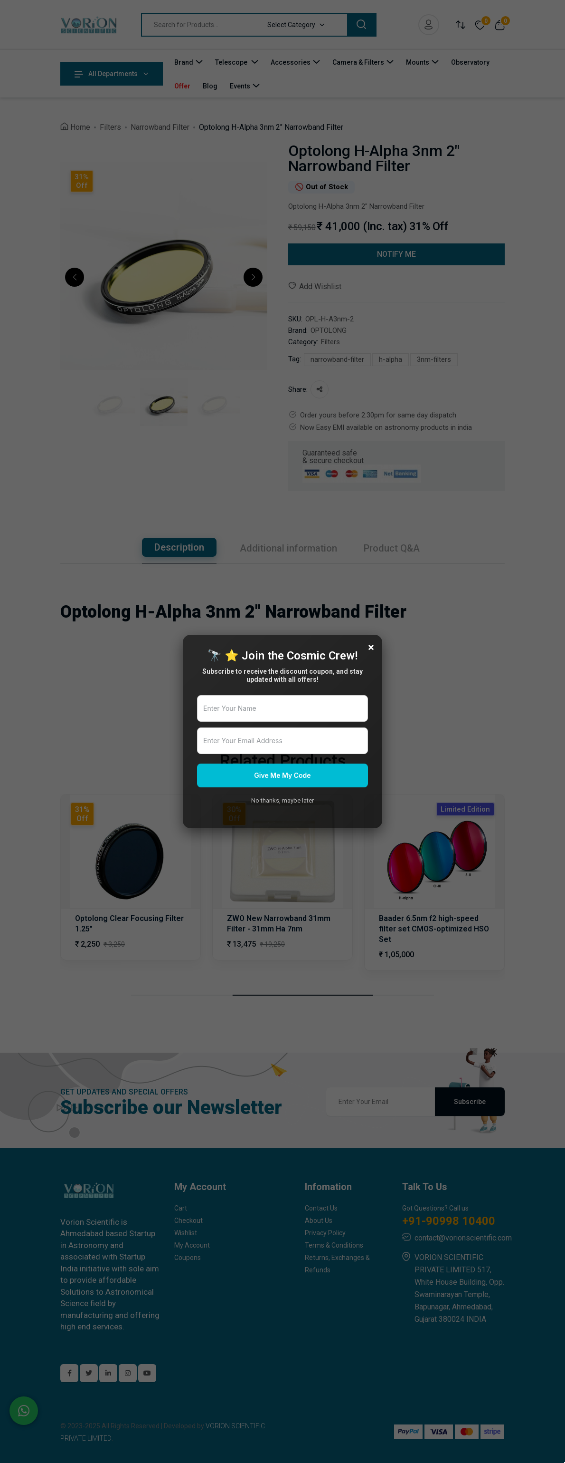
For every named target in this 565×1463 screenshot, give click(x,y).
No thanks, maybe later (282, 800)
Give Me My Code (282, 775)
